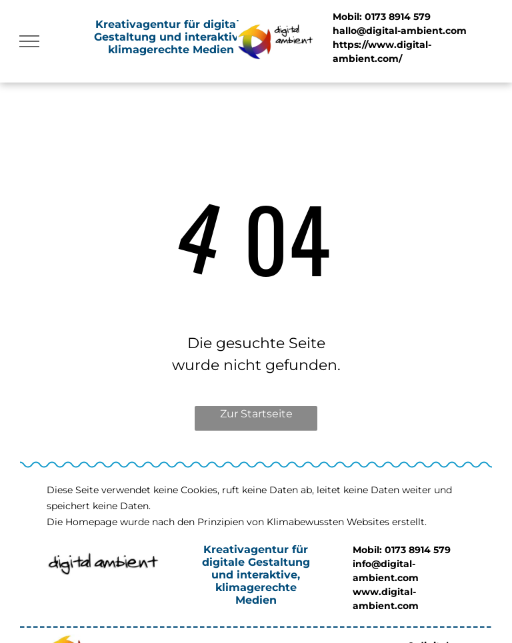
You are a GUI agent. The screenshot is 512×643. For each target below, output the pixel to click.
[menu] (29, 41)
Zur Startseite (256, 413)
